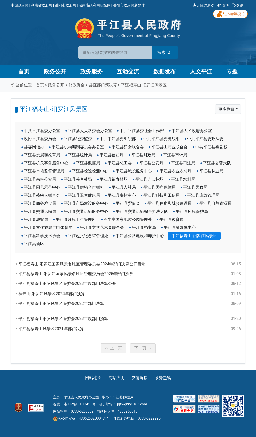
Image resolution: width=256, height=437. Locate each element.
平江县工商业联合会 (169, 146)
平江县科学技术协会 (42, 235)
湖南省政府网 (41, 5)
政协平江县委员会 (40, 138)
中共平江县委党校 (211, 146)
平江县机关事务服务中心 (46, 163)
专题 (232, 71)
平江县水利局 (183, 179)
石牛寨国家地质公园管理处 (128, 219)
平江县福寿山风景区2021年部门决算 (129, 329)
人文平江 (201, 71)
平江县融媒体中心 (180, 227)
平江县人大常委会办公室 (90, 130)
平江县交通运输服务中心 (86, 211)
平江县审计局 (175, 155)
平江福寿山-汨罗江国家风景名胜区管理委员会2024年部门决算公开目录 (129, 264)
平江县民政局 (195, 187)
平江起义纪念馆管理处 (88, 235)
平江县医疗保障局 (159, 187)
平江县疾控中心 (122, 195)
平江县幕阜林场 (78, 179)
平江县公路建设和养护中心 (140, 235)
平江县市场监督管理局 (44, 171)
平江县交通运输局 (40, 211)
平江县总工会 (120, 163)
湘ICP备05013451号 (80, 404)
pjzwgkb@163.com (132, 404)
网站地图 (93, 377)
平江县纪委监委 (78, 138)
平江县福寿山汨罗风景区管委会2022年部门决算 (129, 304)
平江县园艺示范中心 (42, 187)
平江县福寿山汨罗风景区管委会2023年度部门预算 (129, 319)
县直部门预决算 (103, 85)
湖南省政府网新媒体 (94, 5)
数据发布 (164, 71)
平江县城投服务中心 (134, 171)
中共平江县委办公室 (42, 130)
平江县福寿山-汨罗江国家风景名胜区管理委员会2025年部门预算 (129, 274)
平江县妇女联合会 (128, 146)
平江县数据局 (88, 163)
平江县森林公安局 (40, 179)
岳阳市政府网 (65, 5)
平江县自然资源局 (215, 203)
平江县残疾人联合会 (42, 195)
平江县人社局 (124, 187)
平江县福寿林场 (114, 179)
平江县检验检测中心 (90, 171)
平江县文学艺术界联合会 (102, 227)
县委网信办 (34, 146)
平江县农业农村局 (175, 171)
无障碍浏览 (203, 5)
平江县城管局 (36, 219)
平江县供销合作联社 (86, 187)
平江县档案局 (144, 227)
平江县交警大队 (217, 163)
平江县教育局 (171, 219)
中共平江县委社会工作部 (142, 130)
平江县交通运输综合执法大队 (142, 211)
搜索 (164, 52)
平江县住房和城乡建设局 (169, 203)
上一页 (113, 348)
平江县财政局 (143, 155)
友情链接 (140, 377)
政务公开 (55, 71)
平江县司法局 (183, 163)
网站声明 (116, 377)
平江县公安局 (151, 163)
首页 (23, 71)
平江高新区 (34, 243)
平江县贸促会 (128, 203)
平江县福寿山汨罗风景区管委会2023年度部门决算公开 (129, 284)
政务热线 (163, 377)
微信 (238, 5)
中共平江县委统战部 (161, 138)
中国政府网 (19, 5)
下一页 (142, 348)
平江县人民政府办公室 (192, 130)
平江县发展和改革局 (42, 155)
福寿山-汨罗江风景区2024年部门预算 (129, 294)
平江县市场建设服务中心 (86, 203)
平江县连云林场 (149, 179)
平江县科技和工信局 (161, 195)
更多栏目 (226, 109)
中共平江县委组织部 (118, 138)
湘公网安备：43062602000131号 (81, 418)
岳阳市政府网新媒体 (129, 5)
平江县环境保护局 (192, 211)
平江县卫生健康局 (84, 195)
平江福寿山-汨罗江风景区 (143, 85)
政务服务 (91, 71)
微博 (223, 5)
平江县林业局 (211, 171)
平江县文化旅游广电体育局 (48, 227)
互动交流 (128, 71)
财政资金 (77, 85)
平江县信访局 (112, 155)
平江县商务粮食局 (40, 203)
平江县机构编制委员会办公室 (78, 146)
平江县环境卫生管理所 (76, 219)
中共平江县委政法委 (205, 138)
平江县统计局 (80, 155)
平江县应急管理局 (203, 195)
